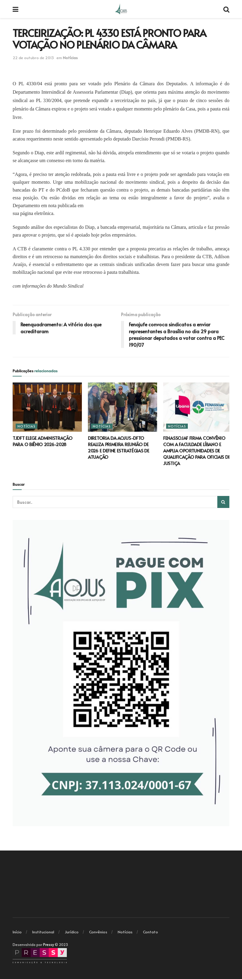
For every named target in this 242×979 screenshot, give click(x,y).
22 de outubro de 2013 (33, 57)
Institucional (43, 932)
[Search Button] (223, 502)
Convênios (98, 932)
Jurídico (72, 932)
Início (17, 932)
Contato (150, 932)
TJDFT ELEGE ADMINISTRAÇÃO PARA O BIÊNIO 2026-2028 (43, 441)
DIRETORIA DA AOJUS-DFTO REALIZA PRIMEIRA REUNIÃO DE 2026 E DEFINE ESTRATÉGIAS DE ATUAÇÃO (118, 447)
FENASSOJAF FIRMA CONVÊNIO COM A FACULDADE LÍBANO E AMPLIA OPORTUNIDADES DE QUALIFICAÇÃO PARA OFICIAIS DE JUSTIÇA (196, 450)
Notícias (70, 57)
